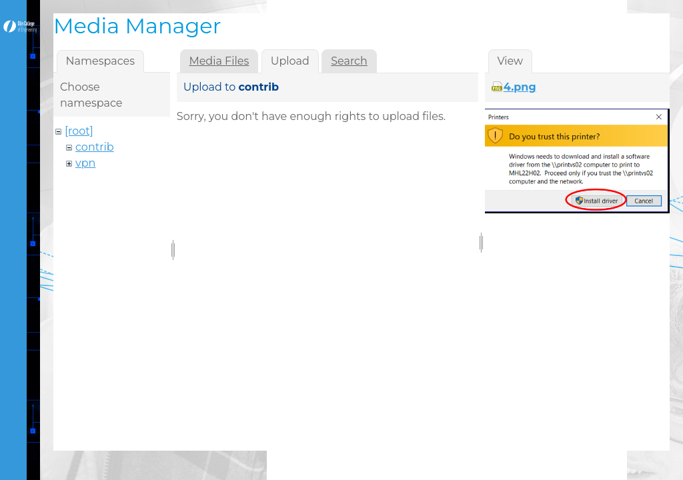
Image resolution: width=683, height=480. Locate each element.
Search (349, 61)
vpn (85, 163)
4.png (520, 87)
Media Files (219, 61)
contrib (94, 147)
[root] (79, 131)
